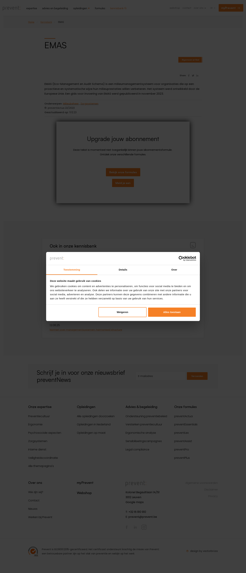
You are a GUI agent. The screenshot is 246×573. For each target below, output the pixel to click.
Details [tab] (123, 269)
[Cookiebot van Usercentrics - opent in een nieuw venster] (181, 258)
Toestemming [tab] (71, 269)
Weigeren (122, 312)
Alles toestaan (172, 312)
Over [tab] (174, 269)
